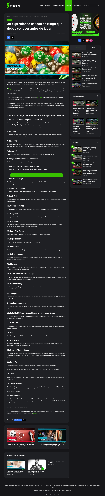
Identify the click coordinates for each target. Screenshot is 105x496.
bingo (9, 89)
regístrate (35, 413)
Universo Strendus (56, 490)
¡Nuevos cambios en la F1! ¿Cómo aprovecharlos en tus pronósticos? (90, 63)
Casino (68, 5)
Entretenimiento (77, 5)
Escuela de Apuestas (58, 5)
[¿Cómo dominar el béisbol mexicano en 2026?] (77, 71)
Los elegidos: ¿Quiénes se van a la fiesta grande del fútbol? (89, 55)
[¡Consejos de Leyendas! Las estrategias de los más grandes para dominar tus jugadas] (77, 79)
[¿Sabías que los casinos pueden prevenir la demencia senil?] (16, 465)
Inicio (9, 16)
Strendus (39, 97)
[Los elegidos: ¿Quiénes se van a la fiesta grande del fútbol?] (77, 56)
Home (41, 5)
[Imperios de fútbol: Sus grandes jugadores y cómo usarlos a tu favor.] (92, 125)
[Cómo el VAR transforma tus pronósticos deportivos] (77, 88)
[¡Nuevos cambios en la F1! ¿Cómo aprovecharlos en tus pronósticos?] (77, 64)
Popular (93, 47)
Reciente (77, 47)
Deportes (47, 5)
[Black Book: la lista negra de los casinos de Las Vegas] (37, 465)
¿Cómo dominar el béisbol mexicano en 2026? (91, 113)
